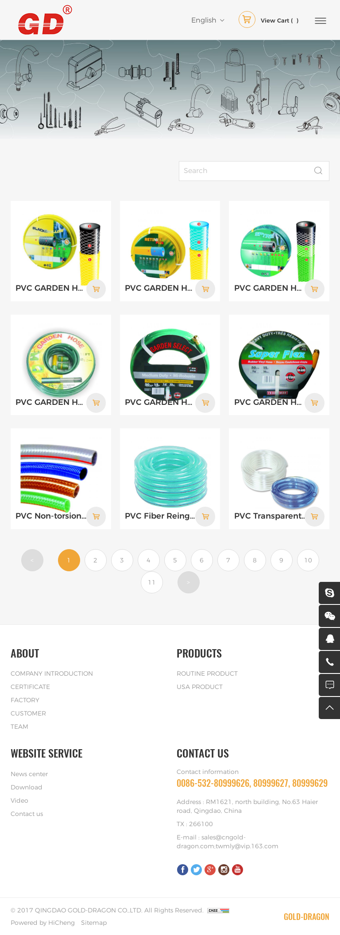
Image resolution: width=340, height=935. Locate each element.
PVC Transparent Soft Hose (270, 515)
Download (26, 787)
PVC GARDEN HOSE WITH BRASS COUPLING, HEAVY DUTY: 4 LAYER (270, 402)
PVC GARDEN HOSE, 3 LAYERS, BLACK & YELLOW (51, 288)
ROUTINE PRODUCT (207, 673)
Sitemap (94, 922)
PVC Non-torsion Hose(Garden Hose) (51, 515)
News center (29, 773)
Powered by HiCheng (43, 922)
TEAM (19, 726)
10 (308, 560)
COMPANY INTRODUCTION (52, 673)
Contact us (27, 813)
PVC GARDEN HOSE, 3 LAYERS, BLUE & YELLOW (161, 288)
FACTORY (25, 699)
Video (19, 800)
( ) (268, 21)
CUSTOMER (28, 713)
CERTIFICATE (30, 686)
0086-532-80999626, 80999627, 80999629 (252, 782)
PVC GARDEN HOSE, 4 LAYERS (270, 288)
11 (152, 582)
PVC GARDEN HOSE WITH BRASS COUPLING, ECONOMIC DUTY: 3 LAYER (161, 402)
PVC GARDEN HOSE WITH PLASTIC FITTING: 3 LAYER (51, 402)
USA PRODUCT (200, 686)
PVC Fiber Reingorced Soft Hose (161, 515)
